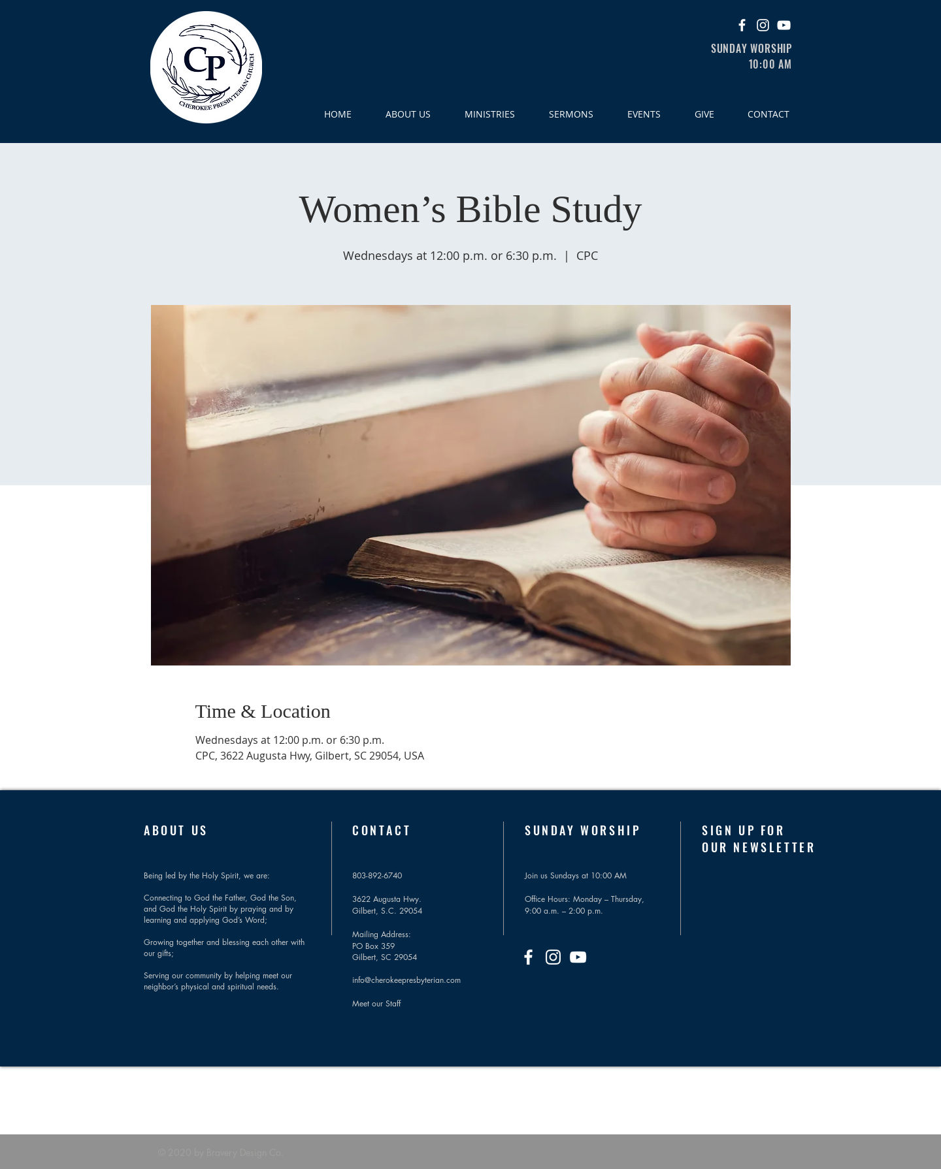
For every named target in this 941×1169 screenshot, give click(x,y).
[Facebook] (742, 25)
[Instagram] (763, 25)
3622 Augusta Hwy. (386, 899)
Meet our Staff (376, 1003)
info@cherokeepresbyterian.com (406, 979)
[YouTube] (784, 25)
